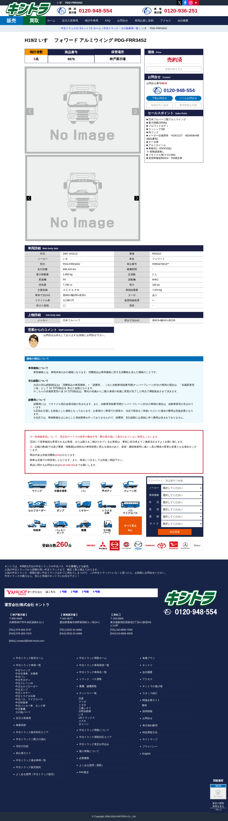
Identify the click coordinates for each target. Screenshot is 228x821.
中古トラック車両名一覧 (93, 672)
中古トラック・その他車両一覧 (120, 28)
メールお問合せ (188, 98)
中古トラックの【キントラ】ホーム (81, 28)
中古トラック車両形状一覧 (94, 665)
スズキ (82, 720)
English (146, 753)
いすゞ (82, 714)
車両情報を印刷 (188, 105)
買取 (34, 20)
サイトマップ (149, 739)
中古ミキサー (22, 692)
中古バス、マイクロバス (29, 699)
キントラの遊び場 (152, 686)
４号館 (96, 591)
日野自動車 (85, 711)
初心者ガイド (23, 753)
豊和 (144, 705)
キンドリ (147, 665)
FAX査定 (84, 772)
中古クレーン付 (24, 683)
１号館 (63, 591)
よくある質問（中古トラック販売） (36, 774)
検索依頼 (21, 725)
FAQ (107, 20)
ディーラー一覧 (88, 693)
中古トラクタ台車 (25, 696)
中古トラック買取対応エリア (95, 737)
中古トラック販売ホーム (29, 658)
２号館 (74, 591)
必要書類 (84, 758)
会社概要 (183, 20)
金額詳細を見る (174, 69)
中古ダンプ (21, 689)
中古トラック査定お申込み (94, 744)
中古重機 (20, 708)
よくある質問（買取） (91, 765)
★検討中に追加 (159, 105)
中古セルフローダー (26, 686)
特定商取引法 (149, 732)
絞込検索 (175, 531)
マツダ (82, 701)
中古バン (20, 676)
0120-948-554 (95, 11)
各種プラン (148, 658)
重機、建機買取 (88, 686)
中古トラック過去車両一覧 (31, 760)
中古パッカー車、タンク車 (30, 705)
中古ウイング (22, 670)
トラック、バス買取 (90, 679)
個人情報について (89, 751)
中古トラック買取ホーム (93, 658)
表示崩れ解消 (149, 725)
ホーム (51, 20)
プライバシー (149, 746)
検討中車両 (91, 20)
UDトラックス (87, 717)
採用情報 (147, 711)
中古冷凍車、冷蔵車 (26, 673)
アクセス (165, 20)
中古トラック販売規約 (28, 767)
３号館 (85, 591)
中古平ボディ (22, 680)
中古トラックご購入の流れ (31, 739)
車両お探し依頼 (144, 20)
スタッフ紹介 (149, 693)
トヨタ (82, 704)
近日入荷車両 (70, 20)
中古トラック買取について (94, 730)
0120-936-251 (181, 11)
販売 (11, 20)
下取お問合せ (159, 98)
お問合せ (122, 20)
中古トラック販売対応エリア (32, 732)
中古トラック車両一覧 (28, 665)
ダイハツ (84, 724)
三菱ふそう (85, 708)
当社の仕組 (22, 746)
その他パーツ (22, 712)
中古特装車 (21, 702)
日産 (81, 698)
